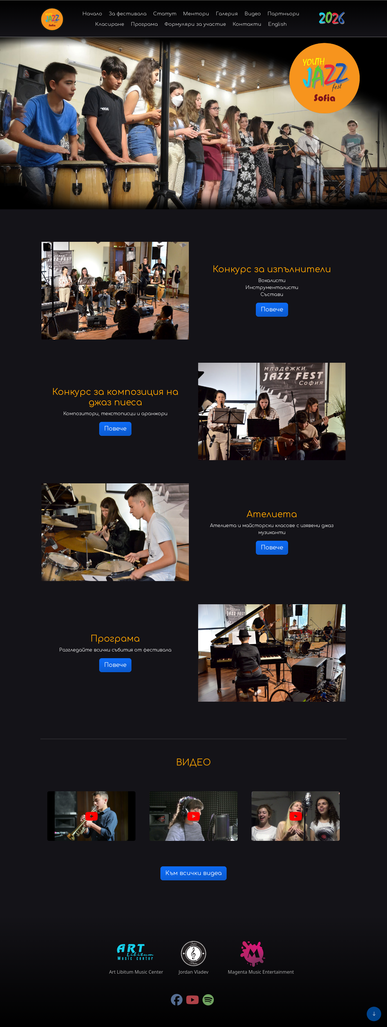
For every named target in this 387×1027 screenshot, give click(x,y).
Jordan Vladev (194, 972)
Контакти (247, 24)
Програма (144, 24)
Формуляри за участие (195, 24)
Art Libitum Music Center (136, 972)
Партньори (283, 14)
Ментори (196, 14)
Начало (92, 14)
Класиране (109, 24)
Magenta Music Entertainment (261, 972)
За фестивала (128, 14)
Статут (164, 14)
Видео (253, 14)
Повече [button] (272, 309)
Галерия (227, 14)
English (277, 24)
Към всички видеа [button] (193, 873)
